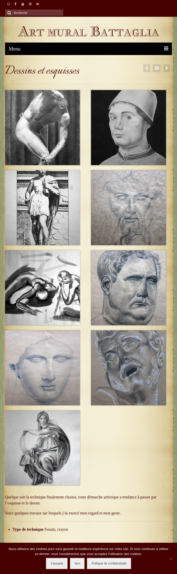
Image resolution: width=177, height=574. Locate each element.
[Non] (170, 558)
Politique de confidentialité (109, 563)
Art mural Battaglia (88, 31)
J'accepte (56, 563)
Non (77, 563)
